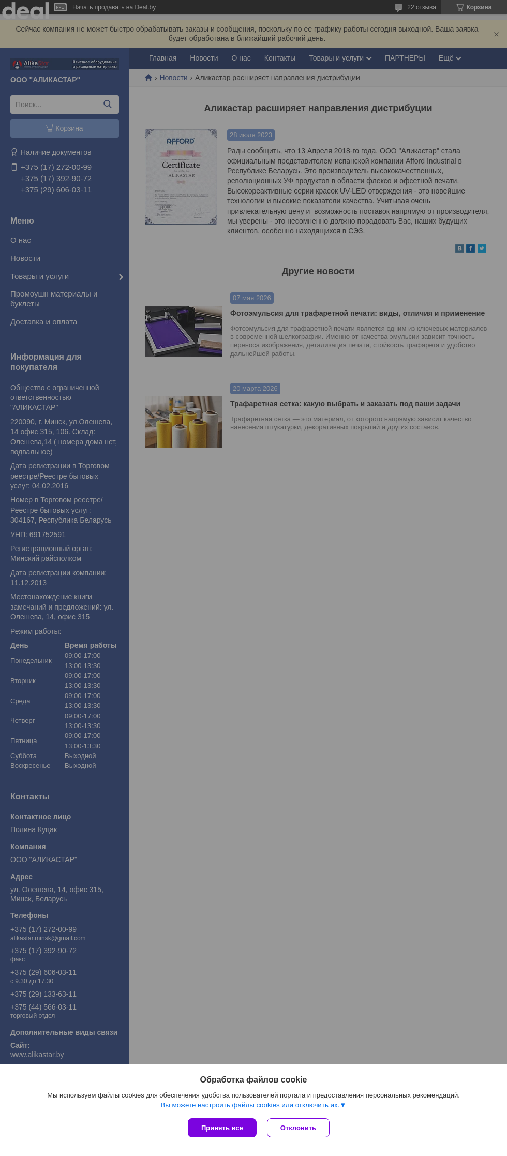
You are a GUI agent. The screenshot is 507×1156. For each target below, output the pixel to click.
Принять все (222, 1128)
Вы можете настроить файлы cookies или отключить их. (249, 1105)
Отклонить (298, 1128)
